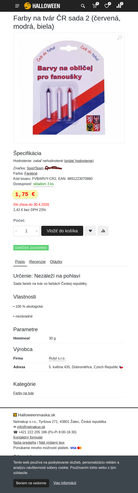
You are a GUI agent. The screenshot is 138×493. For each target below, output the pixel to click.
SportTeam (35, 168)
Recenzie (37, 262)
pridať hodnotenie (78, 161)
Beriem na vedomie (31, 483)
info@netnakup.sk (31, 427)
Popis (20, 262)
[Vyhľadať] (82, 5)
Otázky (56, 262)
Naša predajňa (24, 442)
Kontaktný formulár (28, 437)
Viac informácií (64, 483)
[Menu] (17, 6)
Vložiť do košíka (62, 230)
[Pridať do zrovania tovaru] (103, 231)
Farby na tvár (23, 393)
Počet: (19, 220)
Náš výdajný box (51, 442)
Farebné (31, 173)
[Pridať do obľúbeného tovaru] (90, 231)
